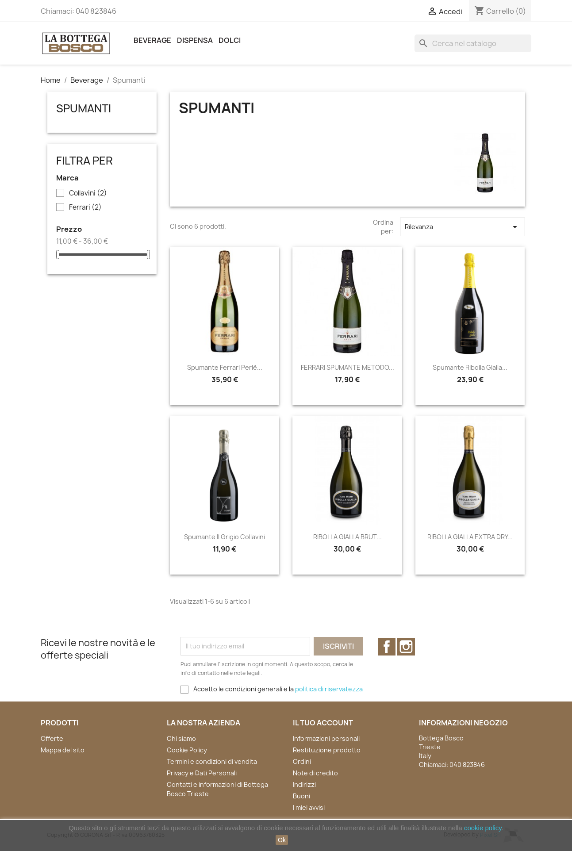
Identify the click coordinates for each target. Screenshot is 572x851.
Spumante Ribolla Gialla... (470, 367)
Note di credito (315, 773)
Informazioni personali (326, 738)
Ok (282, 839)
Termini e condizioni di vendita (212, 761)
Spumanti (83, 108)
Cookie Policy (187, 750)
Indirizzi (304, 784)
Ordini (302, 761)
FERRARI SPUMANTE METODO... (347, 367)
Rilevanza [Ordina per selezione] (462, 227)
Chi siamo (181, 738)
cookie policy (483, 828)
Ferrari (85, 207)
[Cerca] (473, 43)
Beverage (152, 40)
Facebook (386, 647)
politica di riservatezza (329, 689)
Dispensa (195, 40)
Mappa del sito (62, 750)
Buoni (301, 796)
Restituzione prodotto (327, 750)
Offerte (52, 738)
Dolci (230, 40)
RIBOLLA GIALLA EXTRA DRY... (470, 537)
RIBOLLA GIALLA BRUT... (347, 537)
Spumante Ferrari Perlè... (224, 367)
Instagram (406, 647)
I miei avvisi (309, 807)
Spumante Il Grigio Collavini (224, 537)
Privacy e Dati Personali (202, 773)
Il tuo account (323, 723)
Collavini (88, 193)
